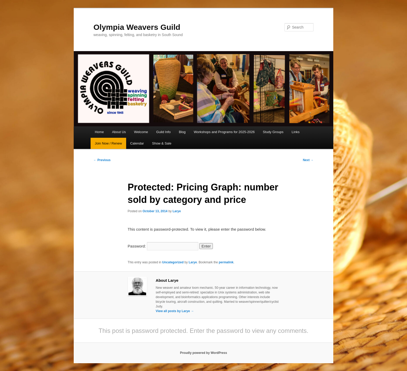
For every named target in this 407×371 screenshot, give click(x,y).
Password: (163, 246)
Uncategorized (173, 262)
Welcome (141, 132)
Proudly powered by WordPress (203, 353)
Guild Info (163, 132)
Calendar (137, 143)
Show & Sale (161, 143)
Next (308, 160)
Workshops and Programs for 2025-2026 (224, 132)
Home (99, 132)
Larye (177, 211)
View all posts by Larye (175, 311)
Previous (102, 160)
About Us (119, 132)
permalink (226, 262)
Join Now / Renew (108, 143)
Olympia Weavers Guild (136, 27)
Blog (182, 132)
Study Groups (273, 132)
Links (296, 132)
